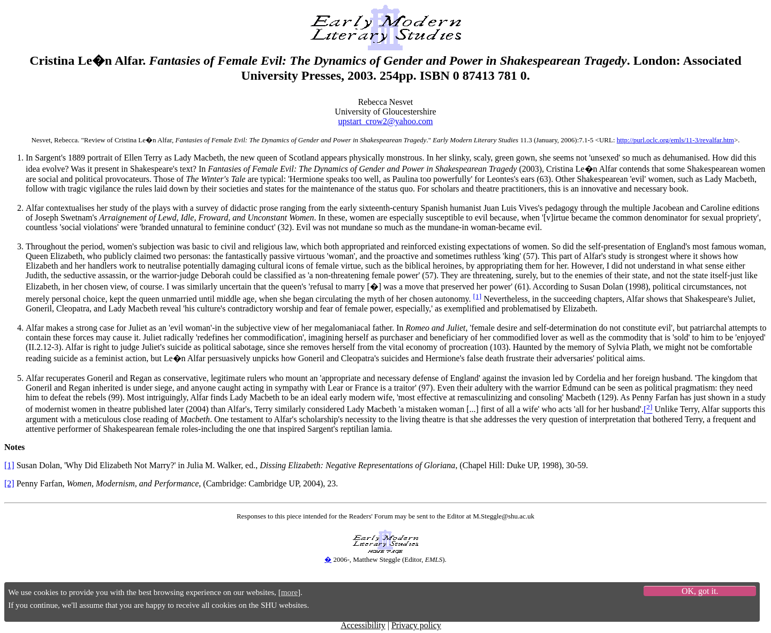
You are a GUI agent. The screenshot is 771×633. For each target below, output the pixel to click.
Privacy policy (416, 625)
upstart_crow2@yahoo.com (385, 121)
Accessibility (363, 625)
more (289, 592)
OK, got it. (700, 591)
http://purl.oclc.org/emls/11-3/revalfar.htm (675, 140)
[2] (9, 483)
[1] (477, 296)
